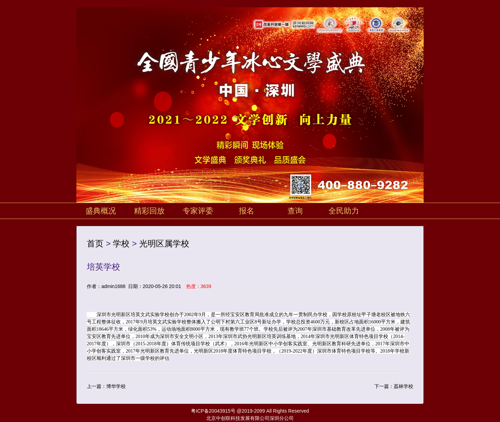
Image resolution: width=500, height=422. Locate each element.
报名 (246, 210)
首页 (95, 243)
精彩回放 (149, 210)
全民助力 (343, 210)
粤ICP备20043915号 (213, 411)
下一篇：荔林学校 (393, 386)
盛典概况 (100, 210)
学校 (121, 243)
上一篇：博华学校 (106, 386)
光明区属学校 (164, 243)
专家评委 (198, 210)
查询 (295, 210)
